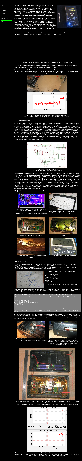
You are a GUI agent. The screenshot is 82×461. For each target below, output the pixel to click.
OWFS (37, 71)
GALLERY (3, 17)
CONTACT (3, 25)
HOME (2, 5)
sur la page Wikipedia (50, 67)
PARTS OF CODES (4, 8)
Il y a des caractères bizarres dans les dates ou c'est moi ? (61, 284)
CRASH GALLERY (4, 20)
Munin (57, 73)
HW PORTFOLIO (4, 11)
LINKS (2, 23)
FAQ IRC (3, 14)
